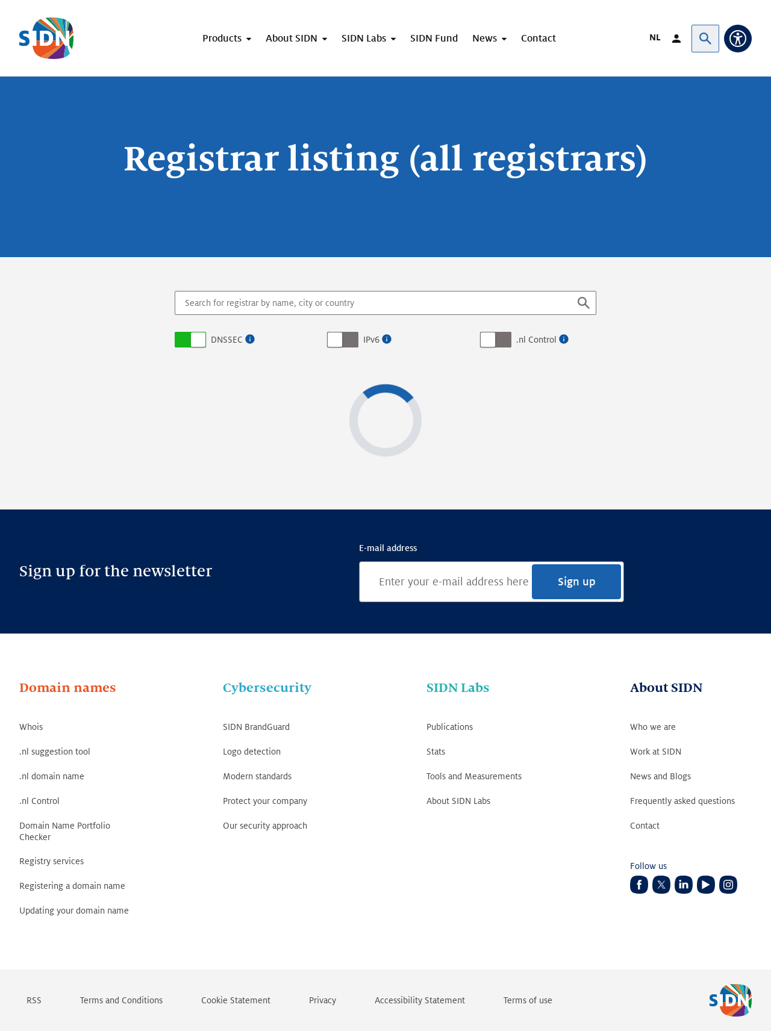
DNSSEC (227, 339)
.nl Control (536, 339)
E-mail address (388, 548)
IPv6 (371, 339)
